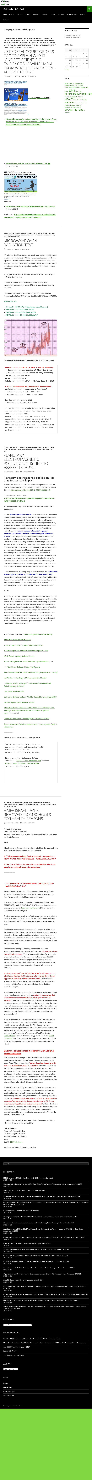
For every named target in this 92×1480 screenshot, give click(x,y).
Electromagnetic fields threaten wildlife (19, 702)
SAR (52, 46)
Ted (17, 249)
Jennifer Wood (29, 804)
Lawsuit (28, 44)
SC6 (5, 237)
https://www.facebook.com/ (18, 764)
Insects (22, 44)
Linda (18, 76)
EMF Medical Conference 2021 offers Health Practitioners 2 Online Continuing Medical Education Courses (41, 1300)
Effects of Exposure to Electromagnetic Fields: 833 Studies (26, 718)
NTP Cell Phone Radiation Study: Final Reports (22, 667)
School (10, 806)
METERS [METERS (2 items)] (69, 102)
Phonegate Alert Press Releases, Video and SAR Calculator (24, 1190)
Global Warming (36, 447)
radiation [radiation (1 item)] (72, 105)
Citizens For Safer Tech (14, 9)
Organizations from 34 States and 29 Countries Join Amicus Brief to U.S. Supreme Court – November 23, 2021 (42, 1274)
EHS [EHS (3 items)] (72, 90)
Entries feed (7, 1387)
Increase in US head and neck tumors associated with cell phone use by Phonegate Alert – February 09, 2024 (41, 1196)
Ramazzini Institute (45, 449)
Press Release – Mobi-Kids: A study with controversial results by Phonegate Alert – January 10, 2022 (39, 1268)
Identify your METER (22, 1347)
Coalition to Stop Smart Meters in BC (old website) (21, 1211)
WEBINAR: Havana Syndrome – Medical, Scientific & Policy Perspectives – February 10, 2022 (36, 1262)
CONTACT (20, 14)
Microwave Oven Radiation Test (20, 242)
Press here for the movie (30, 908)
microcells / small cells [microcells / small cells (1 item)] (81, 103)
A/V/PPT (44, 14)
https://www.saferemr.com (28, 761)
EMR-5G (82, 14)
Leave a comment (29, 76)
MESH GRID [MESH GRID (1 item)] (83, 99)
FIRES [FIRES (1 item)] (81, 96)
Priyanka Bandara (29, 449)
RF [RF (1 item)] (80, 105)
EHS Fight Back (16, 1142)
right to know (39, 46)
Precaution (8, 46)
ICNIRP (15, 44)
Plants (52, 44)
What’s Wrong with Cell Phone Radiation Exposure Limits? (26, 661)
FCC (5, 44)
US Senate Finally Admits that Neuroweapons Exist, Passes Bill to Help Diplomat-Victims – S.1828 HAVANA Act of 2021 (45, 1294)
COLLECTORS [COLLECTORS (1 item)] (76, 87)
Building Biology (35, 38)
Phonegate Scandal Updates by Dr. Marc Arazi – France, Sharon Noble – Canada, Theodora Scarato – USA (40, 1217)
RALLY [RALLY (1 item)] (77, 105)
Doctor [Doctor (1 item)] (66, 91)
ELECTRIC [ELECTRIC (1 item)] (78, 91)
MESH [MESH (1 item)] (78, 99)
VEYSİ (5, 1339)
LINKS (53, 14)
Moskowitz (44, 44)
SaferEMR (35, 764)
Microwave (24, 235)
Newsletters (7, 14)
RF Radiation (27, 46)
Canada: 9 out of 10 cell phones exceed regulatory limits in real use (26, 1243)
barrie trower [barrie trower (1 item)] (68, 83)
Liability (35, 44)
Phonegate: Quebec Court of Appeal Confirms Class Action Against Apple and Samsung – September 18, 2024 (42, 1184)
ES (22, 804)
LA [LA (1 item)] (75, 99)
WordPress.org (8, 1395)
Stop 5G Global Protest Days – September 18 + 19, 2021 (23, 1280)
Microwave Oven (36, 235)
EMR (34, 42)
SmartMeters (71, 14)
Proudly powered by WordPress (13, 1406)
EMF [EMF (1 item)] (76, 96)
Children (13, 40)
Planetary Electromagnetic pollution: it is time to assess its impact (26, 461)
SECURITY (61, 14)
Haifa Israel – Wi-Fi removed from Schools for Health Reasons (27, 814)
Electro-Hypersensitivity (22, 42)
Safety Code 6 (49, 235)
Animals (9, 38)
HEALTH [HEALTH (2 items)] (70, 99)
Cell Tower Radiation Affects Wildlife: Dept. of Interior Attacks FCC (30, 697)
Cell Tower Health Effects (14, 691)
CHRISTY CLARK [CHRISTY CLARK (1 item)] (78, 85)
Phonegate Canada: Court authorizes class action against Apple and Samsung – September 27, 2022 (38, 1223)
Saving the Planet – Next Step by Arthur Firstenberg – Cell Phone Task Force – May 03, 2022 (36, 1249)
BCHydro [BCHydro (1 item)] (80, 83)
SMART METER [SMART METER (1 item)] (76, 107)
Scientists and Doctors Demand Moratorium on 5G (23, 645)
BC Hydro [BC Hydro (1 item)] (75, 83)
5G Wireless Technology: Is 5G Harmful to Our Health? (25, 678)
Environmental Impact (46, 42)
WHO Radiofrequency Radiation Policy (19, 656)
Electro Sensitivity (35, 803)
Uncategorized (13, 237)
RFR (5, 806)
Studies (18, 47)
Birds (15, 38)
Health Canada (13, 235)
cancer (46, 38)
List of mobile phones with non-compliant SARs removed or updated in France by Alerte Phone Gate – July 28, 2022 (44, 1237)
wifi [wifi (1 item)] (84, 110)
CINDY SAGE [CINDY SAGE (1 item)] (68, 87)
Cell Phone (10, 447)
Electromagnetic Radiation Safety (38, 634)
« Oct (67, 69)
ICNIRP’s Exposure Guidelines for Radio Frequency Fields (26, 650)
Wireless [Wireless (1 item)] (67, 112)
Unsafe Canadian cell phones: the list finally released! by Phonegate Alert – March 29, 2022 (35, 1255)
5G (5, 38)
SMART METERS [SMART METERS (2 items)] (74, 109)
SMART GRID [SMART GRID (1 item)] (68, 107)
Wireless (30, 47)
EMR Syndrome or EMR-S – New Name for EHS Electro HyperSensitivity (28, 1178)
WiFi (15, 806)
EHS (10, 42)
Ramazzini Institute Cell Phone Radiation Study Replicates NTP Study (30, 672)
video (23, 47)
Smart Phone (9, 47)
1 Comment (26, 249)
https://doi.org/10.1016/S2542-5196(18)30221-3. (30, 490)
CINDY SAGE (33, 233)
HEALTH (35, 14)
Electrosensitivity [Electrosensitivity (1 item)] (70, 96)
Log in (5, 1383)
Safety (47, 46)
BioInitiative (9, 233)
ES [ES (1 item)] (78, 96)
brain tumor (23, 38)
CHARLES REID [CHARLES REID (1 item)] (69, 85)
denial (46, 40)
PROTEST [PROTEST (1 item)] (67, 105)
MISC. (5, 20)
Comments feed (9, 1391)
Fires (27, 14)
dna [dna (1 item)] (87, 87)
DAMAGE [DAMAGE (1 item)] (82, 87)
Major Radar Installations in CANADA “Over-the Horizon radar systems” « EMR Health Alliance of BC (38, 1343)
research (17, 46)
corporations (23, 40)
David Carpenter (36, 40)
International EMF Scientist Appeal (17, 640)
